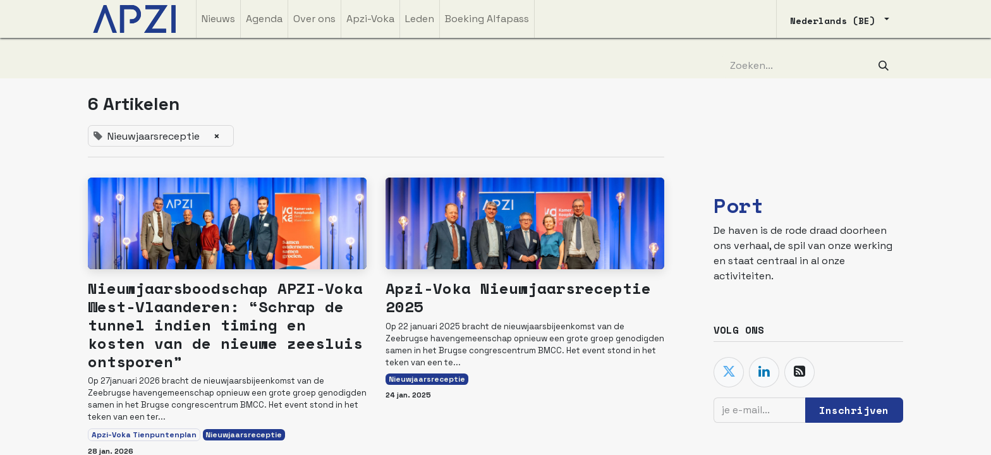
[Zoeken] (884, 65)
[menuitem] (218, 19)
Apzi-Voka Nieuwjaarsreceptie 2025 (518, 297)
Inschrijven (854, 410)
